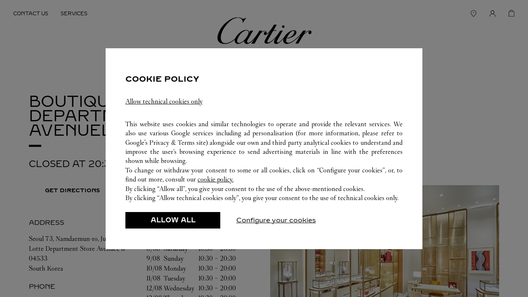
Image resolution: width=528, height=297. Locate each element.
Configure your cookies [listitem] (276, 220)
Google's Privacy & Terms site (165, 142)
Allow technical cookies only (164, 101)
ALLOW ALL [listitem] (173, 220)
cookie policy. (215, 179)
